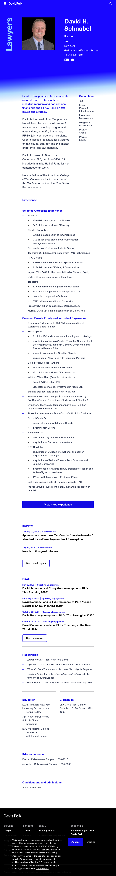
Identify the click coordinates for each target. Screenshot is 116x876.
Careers (27, 830)
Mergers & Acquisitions (85, 124)
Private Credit (83, 131)
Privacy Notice (47, 830)
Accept (75, 841)
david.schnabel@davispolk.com (81, 50)
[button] (5, 3)
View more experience (58, 504)
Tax (81, 100)
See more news (34, 638)
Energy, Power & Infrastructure (86, 107)
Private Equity (83, 138)
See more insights (36, 563)
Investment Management (86, 117)
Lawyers (8, 830)
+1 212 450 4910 (73, 54)
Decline (91, 841)
